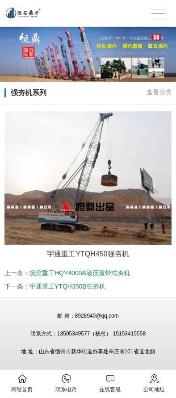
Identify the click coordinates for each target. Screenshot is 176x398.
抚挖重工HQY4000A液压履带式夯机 (79, 273)
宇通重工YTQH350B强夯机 (67, 286)
